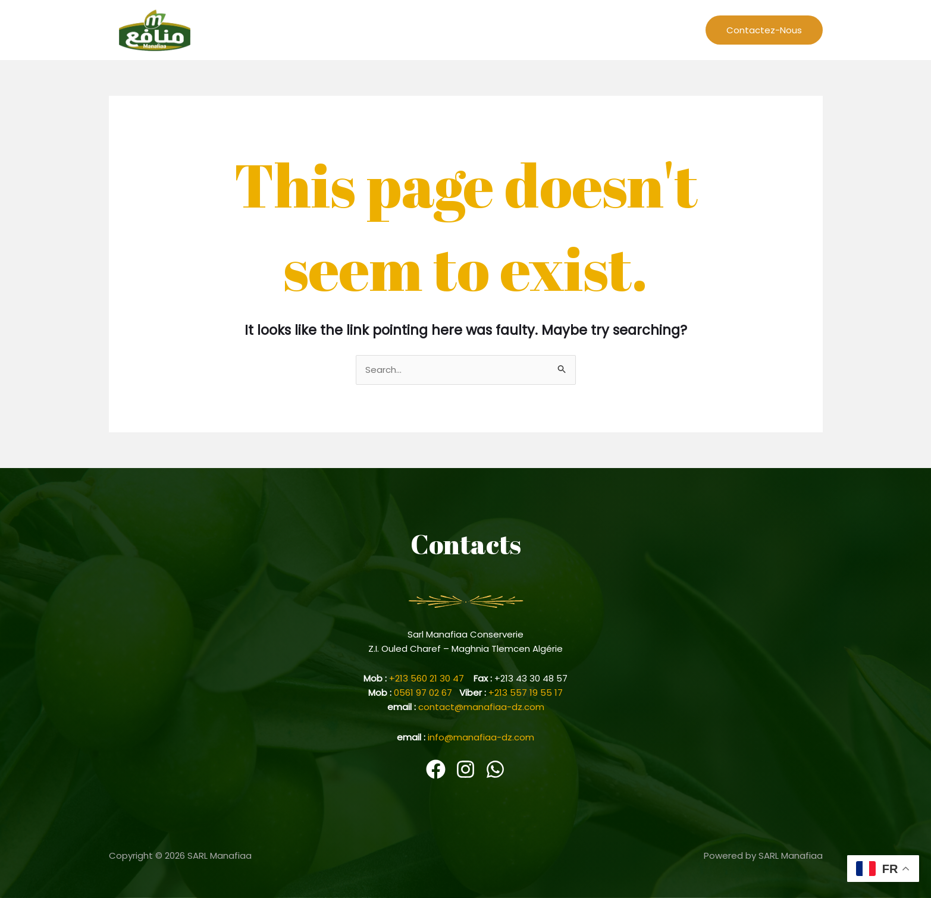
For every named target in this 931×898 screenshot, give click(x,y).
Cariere (619, 29)
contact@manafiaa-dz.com (481, 707)
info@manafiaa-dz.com (481, 737)
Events (573, 29)
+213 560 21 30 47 (431, 678)
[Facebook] (435, 769)
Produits (667, 29)
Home (413, 29)
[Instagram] (465, 769)
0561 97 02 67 (426, 692)
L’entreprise (466, 29)
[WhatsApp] (495, 769)
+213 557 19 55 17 (525, 692)
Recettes (523, 29)
